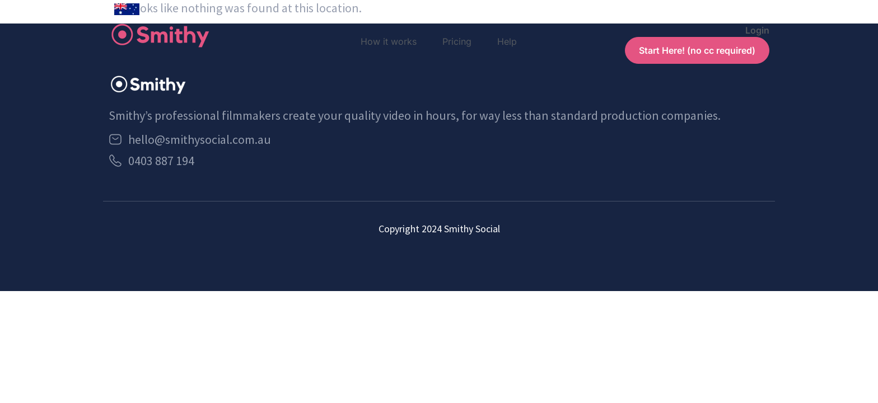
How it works (389, 41)
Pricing (456, 41)
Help (507, 41)
